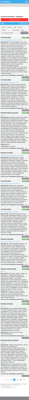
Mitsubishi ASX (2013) (7, 303)
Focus (22, 30)
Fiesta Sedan (16, 30)
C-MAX (3, 27)
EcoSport (9, 27)
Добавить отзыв (14, 19)
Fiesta (9, 30)
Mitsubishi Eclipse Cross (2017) (9, 112)
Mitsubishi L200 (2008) (7, 239)
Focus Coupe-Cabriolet (7, 33)
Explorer (4, 30)
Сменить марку (23, 23)
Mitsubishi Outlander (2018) (8, 269)
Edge (15, 27)
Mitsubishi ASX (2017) (7, 152)
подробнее (25, 77)
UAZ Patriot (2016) (6, 37)
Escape (20, 27)
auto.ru (6, 2)
